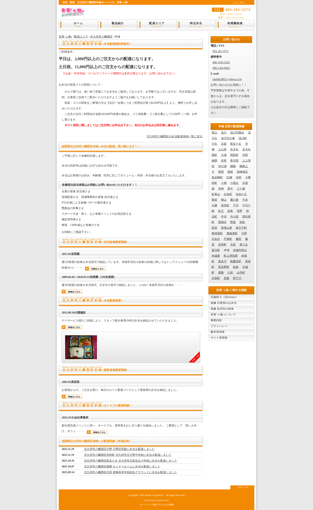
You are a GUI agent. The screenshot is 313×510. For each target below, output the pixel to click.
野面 (233, 222)
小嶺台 (234, 183)
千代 (236, 205)
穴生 (214, 143)
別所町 (222, 244)
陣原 (214, 199)
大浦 (224, 155)
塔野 (239, 211)
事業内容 (216, 320)
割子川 (237, 278)
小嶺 (224, 183)
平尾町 (228, 239)
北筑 (233, 244)
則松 (242, 222)
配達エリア (157, 25)
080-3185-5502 (221, 62)
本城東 (216, 255)
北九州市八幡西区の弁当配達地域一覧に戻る (174, 136)
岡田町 (234, 155)
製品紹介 (118, 25)
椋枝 (236, 266)
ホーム (78, 25)
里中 (230, 188)
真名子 (222, 261)
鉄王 (221, 211)
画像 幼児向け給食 (222, 308)
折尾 (224, 160)
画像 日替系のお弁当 (224, 302)
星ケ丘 (244, 244)
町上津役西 (231, 255)
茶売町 (225, 205)
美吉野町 (223, 266)
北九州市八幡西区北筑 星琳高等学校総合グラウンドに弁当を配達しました (130, 472)
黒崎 (230, 171)
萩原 (214, 227)
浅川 (224, 132)
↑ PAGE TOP (242, 487)
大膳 (214, 205)
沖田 (245, 155)
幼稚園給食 (235, 25)
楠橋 (233, 166)
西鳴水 (222, 222)
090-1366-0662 (221, 68)
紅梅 (229, 177)
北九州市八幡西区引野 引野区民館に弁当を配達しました (119, 449)
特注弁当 (196, 25)
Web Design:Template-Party (156, 500)
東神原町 (217, 233)
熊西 (221, 171)
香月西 (234, 160)
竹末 (245, 199)
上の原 (222, 149)
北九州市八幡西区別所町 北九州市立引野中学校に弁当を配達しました (127, 454)
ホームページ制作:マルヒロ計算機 (156, 504)
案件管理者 (218, 331)
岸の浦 (222, 166)
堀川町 (216, 250)
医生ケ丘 (235, 143)
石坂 (224, 143)
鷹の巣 (234, 199)
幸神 (221, 188)
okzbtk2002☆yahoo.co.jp (227, 79)
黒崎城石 (242, 171)
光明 (238, 177)
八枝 (230, 272)
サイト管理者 (219, 337)
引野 (244, 233)
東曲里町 (232, 233)
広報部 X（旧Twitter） (224, 297)
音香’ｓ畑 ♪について (223, 314)
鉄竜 (230, 211)
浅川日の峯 (228, 138)
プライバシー (219, 326)
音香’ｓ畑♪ (65, 36)
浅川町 (243, 138)
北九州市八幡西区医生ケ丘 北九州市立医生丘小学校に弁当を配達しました (130, 460)
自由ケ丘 (241, 194)
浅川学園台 (237, 132)
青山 (214, 132)
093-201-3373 (220, 51)
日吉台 (216, 239)
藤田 (238, 239)
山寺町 (241, 272)
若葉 (226, 278)
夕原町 (216, 278)
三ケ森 (241, 188)
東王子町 (241, 227)
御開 (214, 160)
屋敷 (221, 272)
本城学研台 (240, 250)
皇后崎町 (217, 177)
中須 (224, 216)
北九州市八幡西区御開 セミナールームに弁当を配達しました (122, 466)
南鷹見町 (235, 261)
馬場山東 (226, 227)
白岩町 (228, 194)
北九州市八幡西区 (101, 36)
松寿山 (216, 194)
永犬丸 (234, 149)
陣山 (224, 199)
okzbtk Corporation (154, 495)
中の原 (234, 216)
